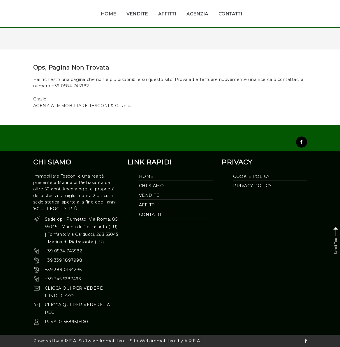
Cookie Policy (251, 176)
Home (146, 176)
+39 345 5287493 (63, 279)
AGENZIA (197, 14)
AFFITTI (167, 14)
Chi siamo (151, 185)
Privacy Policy (252, 185)
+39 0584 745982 (63, 251)
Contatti (150, 214)
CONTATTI (230, 14)
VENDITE (137, 14)
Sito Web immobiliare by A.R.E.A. (165, 341)
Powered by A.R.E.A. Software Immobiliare (79, 341)
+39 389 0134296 (63, 269)
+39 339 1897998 (63, 260)
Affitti (147, 205)
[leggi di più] (62, 208)
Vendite (149, 195)
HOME (108, 14)
